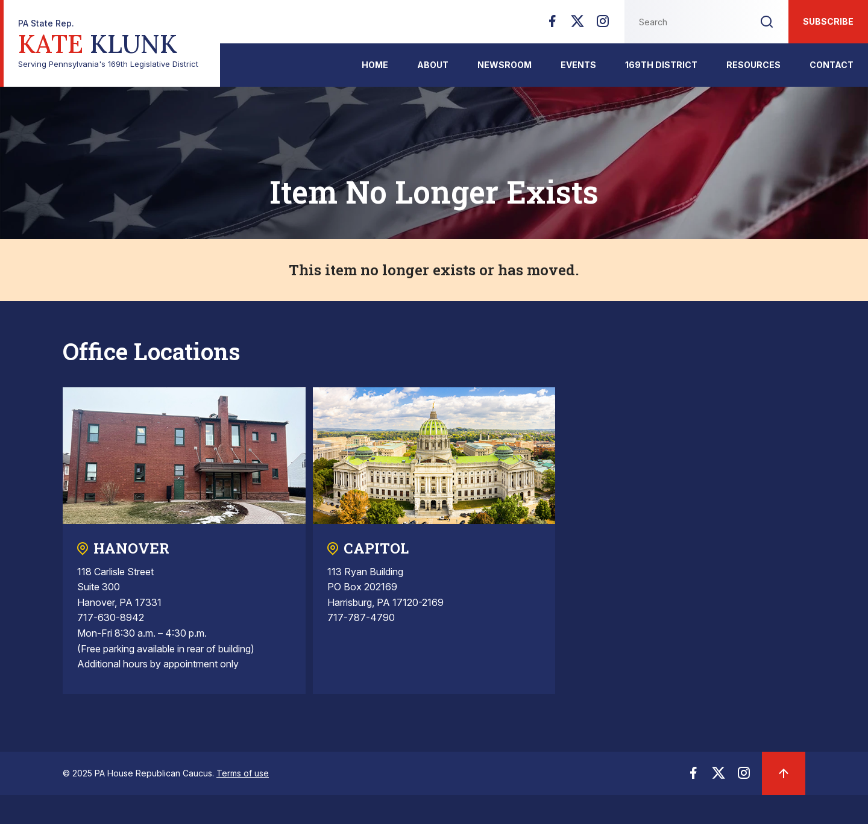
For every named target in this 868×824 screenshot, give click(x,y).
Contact (832, 65)
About (432, 65)
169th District (661, 65)
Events (578, 65)
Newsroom (504, 65)
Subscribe (828, 21)
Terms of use (242, 773)
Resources (753, 65)
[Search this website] (684, 21)
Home (375, 65)
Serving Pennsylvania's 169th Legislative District (108, 43)
